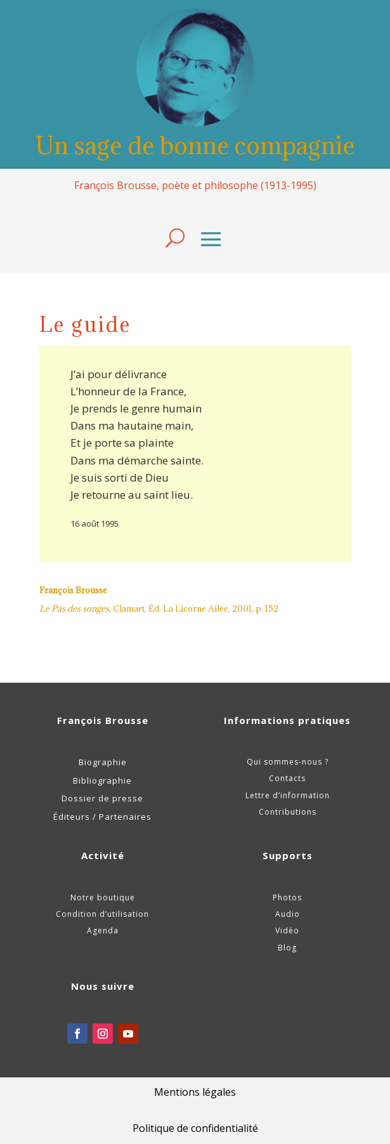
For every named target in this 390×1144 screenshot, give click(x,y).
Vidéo (287, 930)
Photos (287, 897)
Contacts (287, 778)
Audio (287, 914)
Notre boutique (102, 897)
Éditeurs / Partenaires (102, 816)
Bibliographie (102, 780)
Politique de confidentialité (195, 1128)
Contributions (287, 811)
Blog (287, 947)
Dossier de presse (102, 798)
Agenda (103, 930)
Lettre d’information (287, 795)
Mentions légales (195, 1092)
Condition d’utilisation (102, 914)
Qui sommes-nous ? (287, 761)
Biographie (103, 762)
